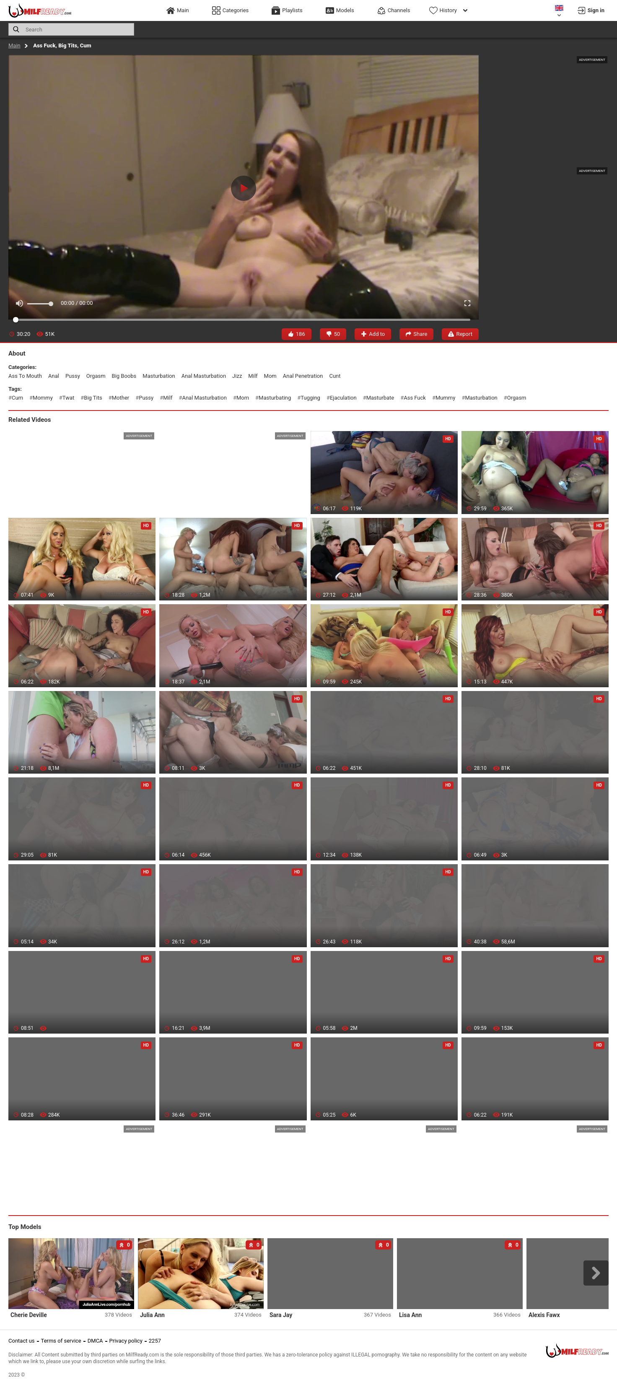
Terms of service (61, 1341)
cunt (334, 376)
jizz (237, 376)
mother (120, 398)
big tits (93, 398)
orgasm (96, 376)
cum (17, 398)
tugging (310, 398)
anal (53, 376)
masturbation (159, 376)
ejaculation (343, 398)
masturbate (380, 398)
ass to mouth (25, 376)
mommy (43, 398)
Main (14, 45)
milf (252, 376)
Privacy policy (126, 1341)
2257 (155, 1341)
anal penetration (303, 376)
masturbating (275, 398)
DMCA (95, 1341)
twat (68, 398)
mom (270, 376)
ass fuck (415, 398)
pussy (72, 376)
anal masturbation (203, 376)
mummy (445, 398)
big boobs (124, 376)
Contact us (21, 1341)
